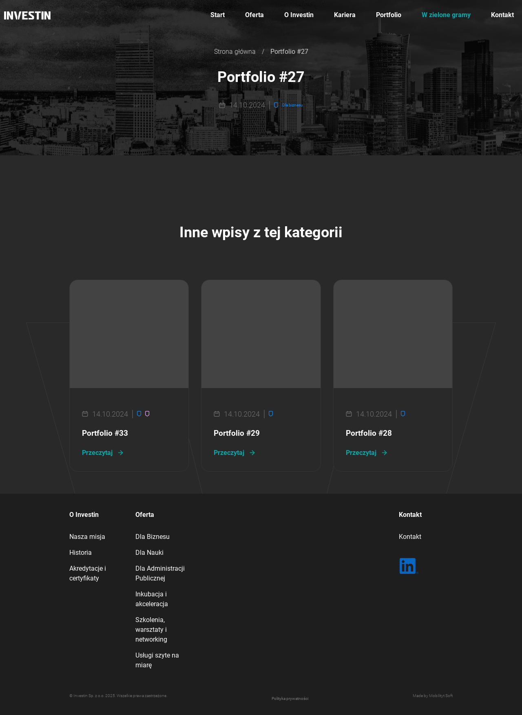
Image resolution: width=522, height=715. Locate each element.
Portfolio (388, 15)
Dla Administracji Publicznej (160, 573)
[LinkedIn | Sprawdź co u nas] (409, 566)
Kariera (345, 15)
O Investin (299, 15)
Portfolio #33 (105, 433)
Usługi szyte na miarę (157, 660)
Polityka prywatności (290, 698)
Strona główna (235, 51)
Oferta (254, 15)
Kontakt (502, 15)
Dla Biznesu (152, 537)
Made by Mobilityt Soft (433, 695)
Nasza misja (87, 537)
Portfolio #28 (369, 433)
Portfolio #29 (237, 433)
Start (217, 15)
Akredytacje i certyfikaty (87, 573)
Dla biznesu (292, 105)
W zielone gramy (446, 15)
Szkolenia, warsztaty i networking (151, 629)
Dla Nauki (149, 552)
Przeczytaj (97, 453)
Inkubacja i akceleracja (151, 599)
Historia (80, 552)
